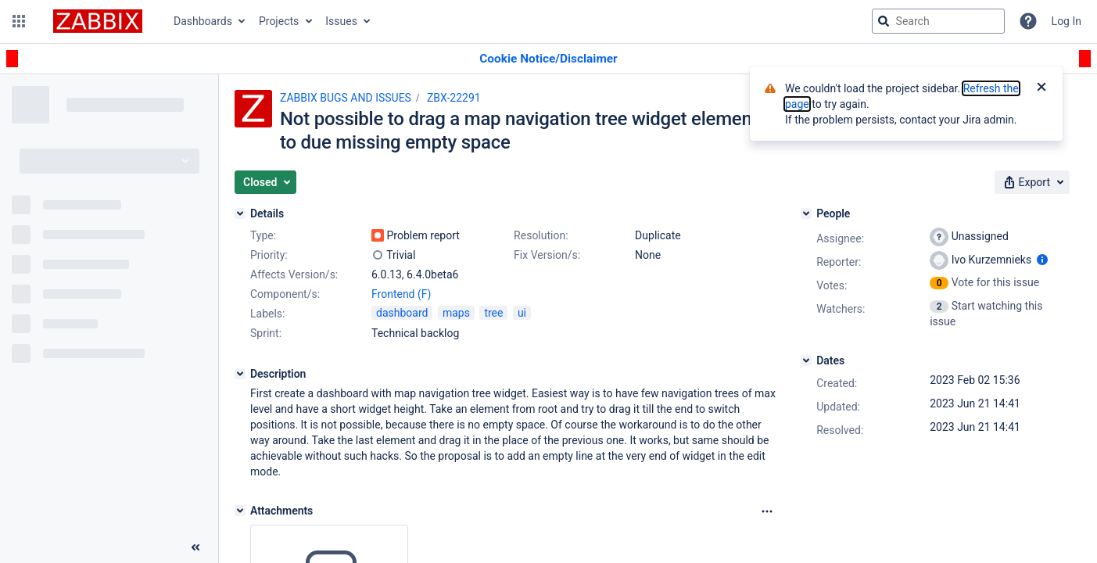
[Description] (240, 373)
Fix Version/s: (547, 255)
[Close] (1041, 88)
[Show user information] (1042, 259)
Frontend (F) (401, 294)
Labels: (267, 313)
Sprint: (265, 333)
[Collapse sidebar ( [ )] (195, 547)
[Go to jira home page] (97, 21)
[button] (19, 21)
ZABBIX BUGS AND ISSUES (345, 97)
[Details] (240, 213)
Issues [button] (341, 21)
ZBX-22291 (454, 97)
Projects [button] (279, 21)
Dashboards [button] (203, 21)
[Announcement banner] (548, 59)
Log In (1066, 21)
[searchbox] (938, 21)
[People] (806, 213)
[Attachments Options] (767, 511)
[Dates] (806, 360)
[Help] (1028, 21)
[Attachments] (240, 510)
